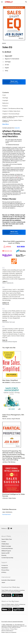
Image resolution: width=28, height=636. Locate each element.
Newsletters (4, 568)
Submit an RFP (5, 553)
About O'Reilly (6, 536)
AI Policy (3, 572)
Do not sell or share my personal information (12, 621)
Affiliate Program (6, 551)
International (5, 577)
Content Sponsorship (7, 557)
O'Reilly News (5, 544)
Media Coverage (6, 546)
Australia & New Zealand (8, 580)
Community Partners (7, 548)
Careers (3, 541)
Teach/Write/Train (6, 539)
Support (4, 562)
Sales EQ (17, 128)
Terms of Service (5, 629)
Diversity (3, 555)
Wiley (6, 70)
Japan (3, 582)
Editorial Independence (7, 630)
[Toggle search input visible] (26, 2)
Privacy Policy (5, 570)
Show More (5, 124)
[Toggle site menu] (2, 2)
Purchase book (6, 514)
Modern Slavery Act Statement (8, 632)
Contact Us (4, 565)
